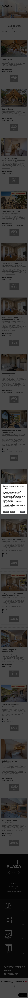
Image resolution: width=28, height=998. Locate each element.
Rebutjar (12, 511)
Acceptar (6, 511)
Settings (22, 511)
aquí (8, 504)
